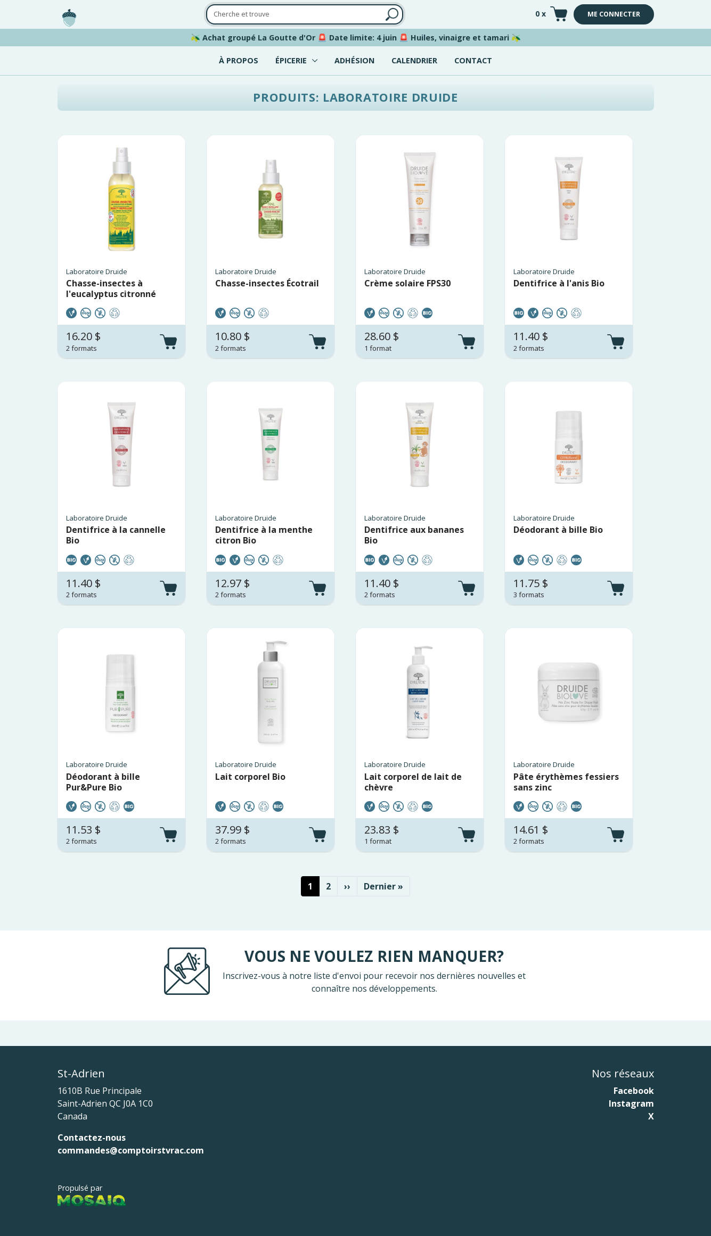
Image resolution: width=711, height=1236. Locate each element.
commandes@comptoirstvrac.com (131, 1150)
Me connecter (613, 14)
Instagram (631, 1103)
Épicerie (291, 60)
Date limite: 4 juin (363, 37)
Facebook (634, 1091)
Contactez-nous (92, 1137)
